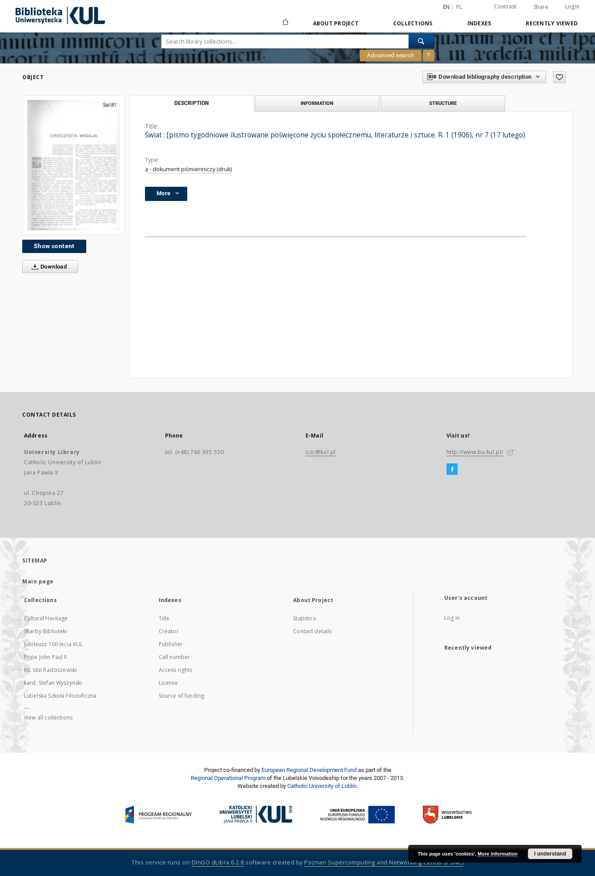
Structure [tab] (443, 103)
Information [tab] (317, 103)
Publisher (171, 644)
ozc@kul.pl (321, 452)
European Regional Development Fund (309, 770)
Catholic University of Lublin (322, 786)
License (168, 683)
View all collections (48, 717)
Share (541, 7)
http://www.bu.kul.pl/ (475, 452)
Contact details (312, 631)
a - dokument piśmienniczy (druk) (188, 169)
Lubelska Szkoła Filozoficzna (60, 695)
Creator (169, 631)
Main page (38, 581)
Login (572, 6)
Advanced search (390, 55)
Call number (174, 657)
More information (498, 853)
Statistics (304, 618)
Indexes (479, 23)
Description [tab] (191, 103)
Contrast (505, 6)
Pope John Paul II (45, 657)
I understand (550, 854)
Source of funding (182, 695)
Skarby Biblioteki (45, 631)
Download (47, 266)
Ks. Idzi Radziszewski (50, 670)
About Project (335, 23)
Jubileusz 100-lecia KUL (53, 644)
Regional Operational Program (228, 778)
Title (164, 618)
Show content (54, 245)
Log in (452, 618)
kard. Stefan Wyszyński (53, 683)
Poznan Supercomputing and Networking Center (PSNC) (383, 862)
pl (459, 7)
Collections (413, 23)
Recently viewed (552, 23)
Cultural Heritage (46, 618)
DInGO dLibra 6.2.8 (218, 862)
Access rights (176, 670)
